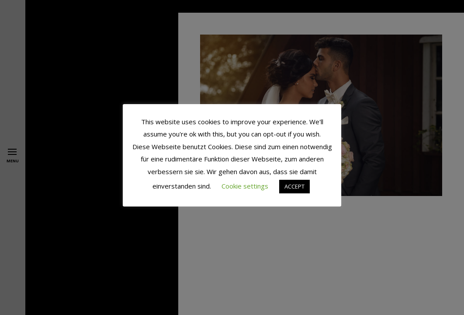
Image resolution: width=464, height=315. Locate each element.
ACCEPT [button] (294, 186)
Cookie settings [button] (245, 186)
